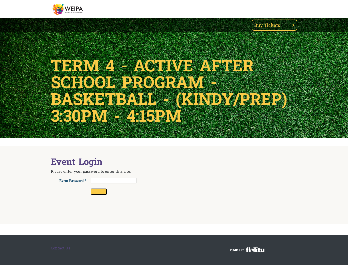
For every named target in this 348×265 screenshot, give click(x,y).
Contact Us (60, 248)
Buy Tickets (274, 25)
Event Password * (72, 181)
